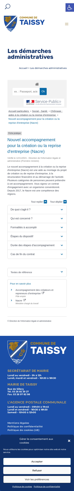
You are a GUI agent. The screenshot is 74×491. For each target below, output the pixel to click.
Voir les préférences (37, 479)
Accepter (37, 461)
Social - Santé (40, 111)
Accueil (23, 68)
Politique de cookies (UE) (23, 430)
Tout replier (39, 201)
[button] (70, 7)
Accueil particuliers (18, 111)
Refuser (37, 470)
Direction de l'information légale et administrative (30, 321)
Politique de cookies (22, 486)
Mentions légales (18, 423)
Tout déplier (58, 201)
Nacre (21, 300)
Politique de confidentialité (47, 486)
